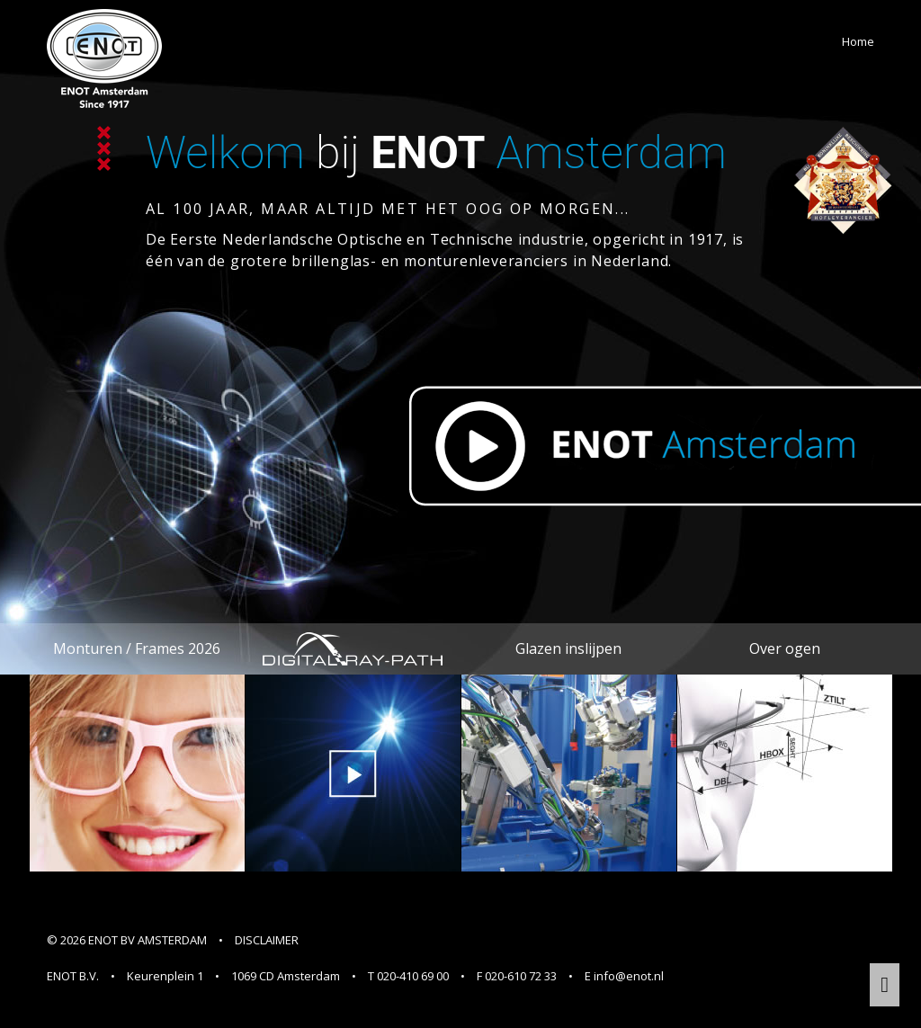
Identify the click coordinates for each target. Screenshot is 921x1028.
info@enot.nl (629, 976)
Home (858, 41)
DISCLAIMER (267, 940)
